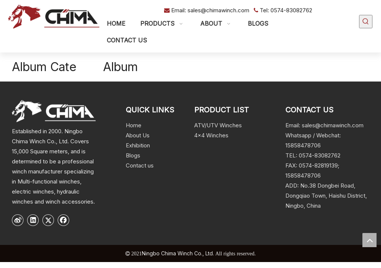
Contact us (140, 165)
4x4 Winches (211, 135)
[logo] (54, 110)
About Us (138, 135)
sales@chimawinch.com (219, 10)
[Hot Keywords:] (365, 21)
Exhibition (138, 145)
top (369, 240)
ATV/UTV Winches (218, 125)
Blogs (133, 155)
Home (133, 125)
